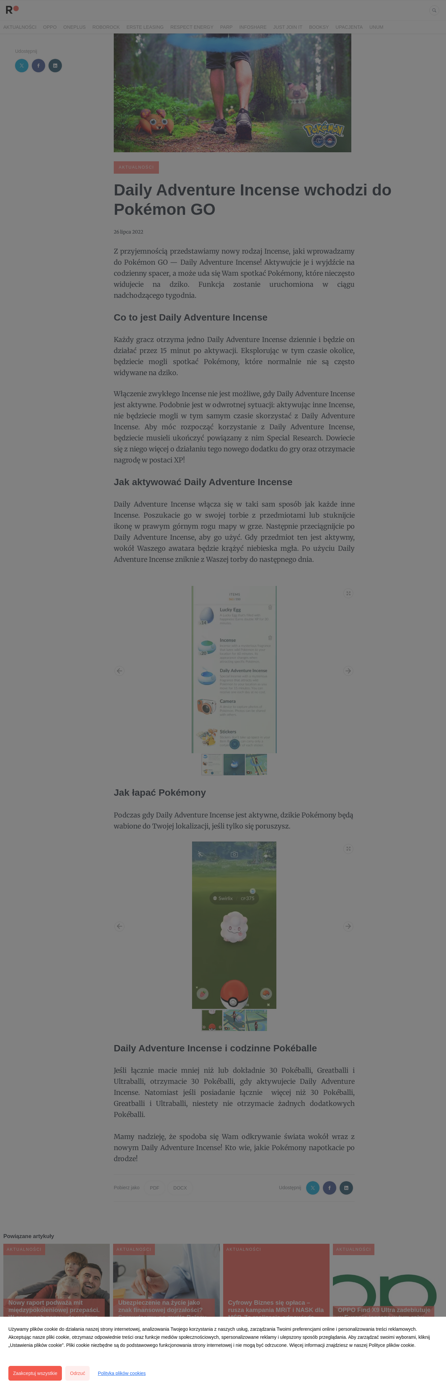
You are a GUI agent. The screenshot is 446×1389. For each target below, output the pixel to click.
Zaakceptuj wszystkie (35, 1373)
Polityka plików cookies (122, 1373)
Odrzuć (77, 1373)
